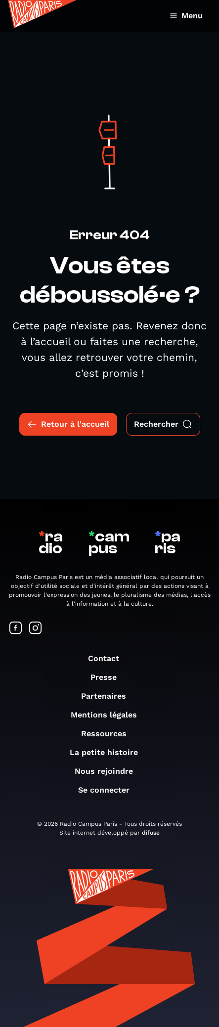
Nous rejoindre (109, 771)
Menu (186, 15)
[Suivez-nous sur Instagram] (36, 628)
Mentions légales (109, 714)
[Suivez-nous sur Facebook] (16, 628)
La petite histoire (109, 752)
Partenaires (108, 696)
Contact (108, 658)
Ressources (108, 733)
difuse (151, 832)
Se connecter (108, 790)
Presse (108, 677)
